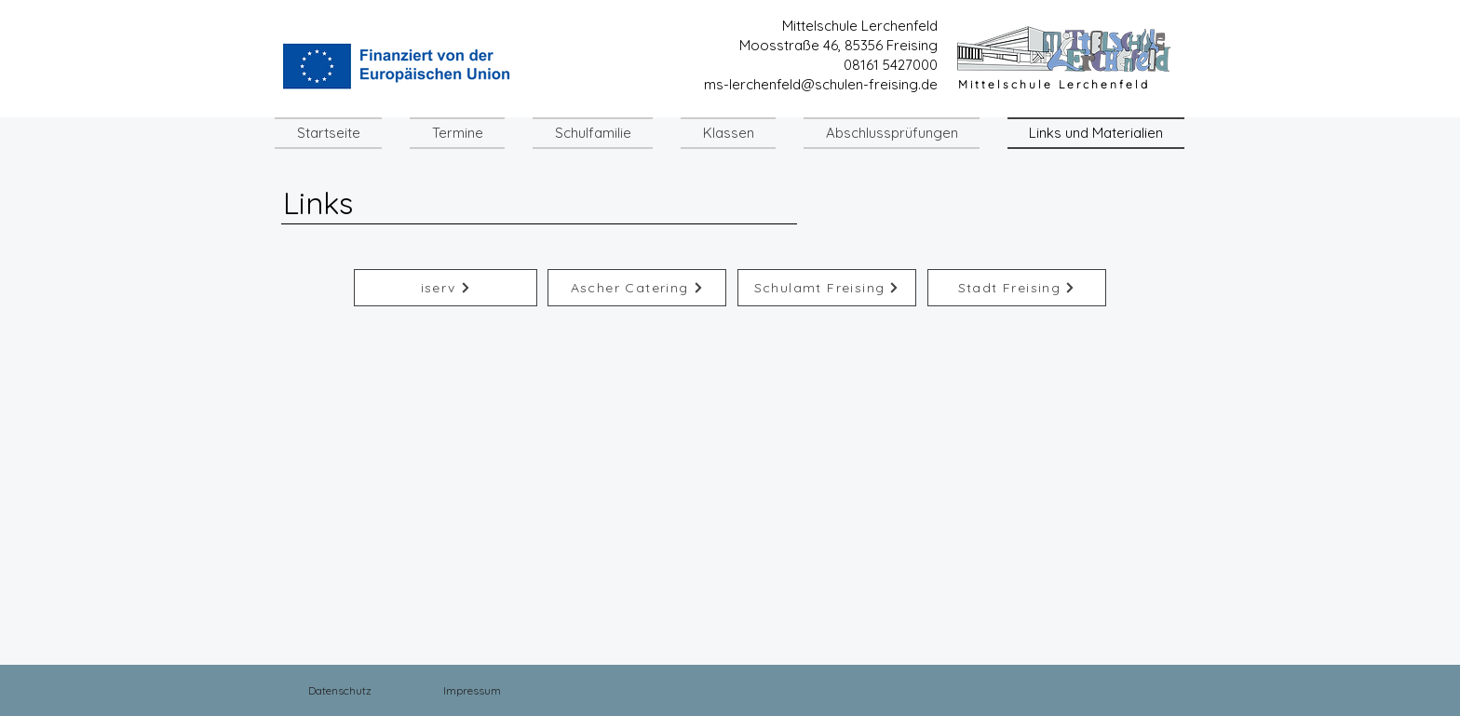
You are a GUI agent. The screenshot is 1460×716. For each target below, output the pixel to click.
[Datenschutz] (340, 690)
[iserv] (445, 287)
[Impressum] (472, 690)
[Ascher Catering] (637, 287)
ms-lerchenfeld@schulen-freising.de (821, 84)
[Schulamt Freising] (826, 287)
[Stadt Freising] (1016, 287)
